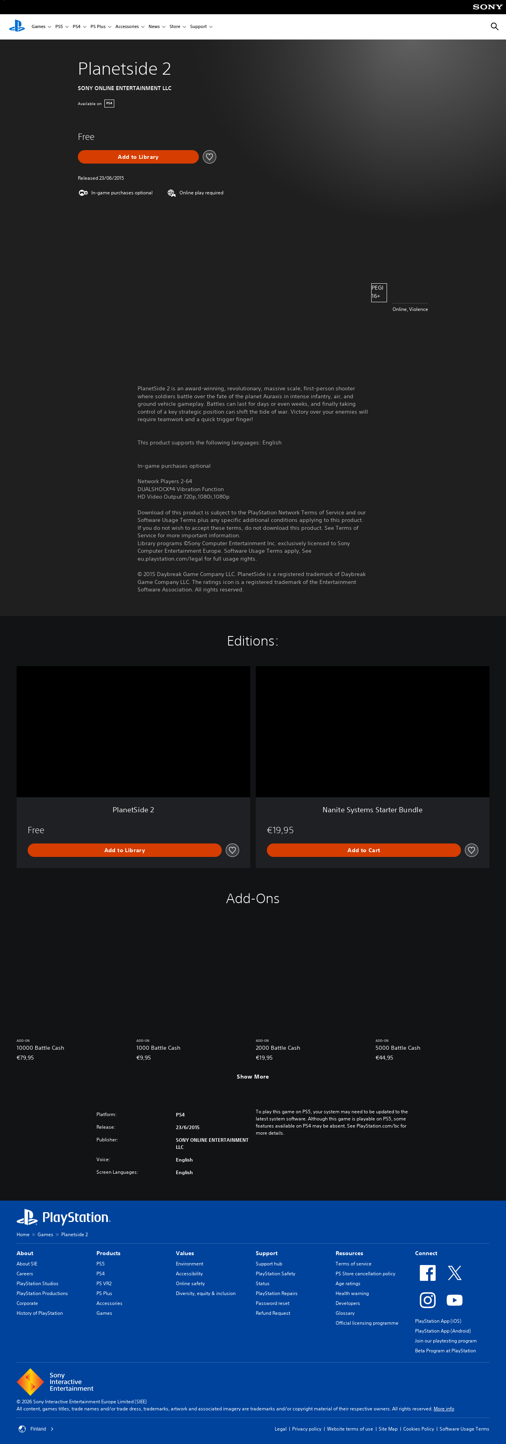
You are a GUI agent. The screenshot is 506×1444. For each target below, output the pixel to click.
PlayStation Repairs (277, 1293)
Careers (25, 1273)
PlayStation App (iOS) (438, 1321)
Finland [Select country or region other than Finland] (36, 1429)
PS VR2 (103, 1283)
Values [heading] (185, 1253)
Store (175, 27)
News (154, 27)
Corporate (27, 1303)
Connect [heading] (426, 1253)
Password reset (272, 1303)
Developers (348, 1303)
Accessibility (189, 1273)
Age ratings (348, 1283)
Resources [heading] (349, 1253)
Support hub (269, 1263)
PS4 (77, 27)
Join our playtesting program (446, 1340)
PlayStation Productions (42, 1293)
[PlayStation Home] (17, 27)
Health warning (352, 1293)
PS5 (59, 27)
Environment (189, 1263)
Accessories (127, 27)
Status (263, 1283)
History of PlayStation (40, 1313)
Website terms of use (350, 1428)
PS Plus (98, 27)
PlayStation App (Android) (443, 1330)
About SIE (27, 1263)
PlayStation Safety (275, 1273)
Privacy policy (306, 1428)
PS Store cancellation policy (365, 1273)
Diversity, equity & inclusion (206, 1293)
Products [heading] (108, 1253)
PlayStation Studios (38, 1283)
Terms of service (354, 1263)
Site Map (388, 1428)
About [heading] (25, 1253)
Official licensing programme (367, 1323)
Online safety (190, 1283)
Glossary (345, 1313)
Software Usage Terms (464, 1428)
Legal (281, 1428)
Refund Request (273, 1313)
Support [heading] (267, 1253)
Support (198, 27)
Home (23, 1234)
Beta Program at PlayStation (445, 1350)
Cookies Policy (418, 1428)
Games (38, 27)
